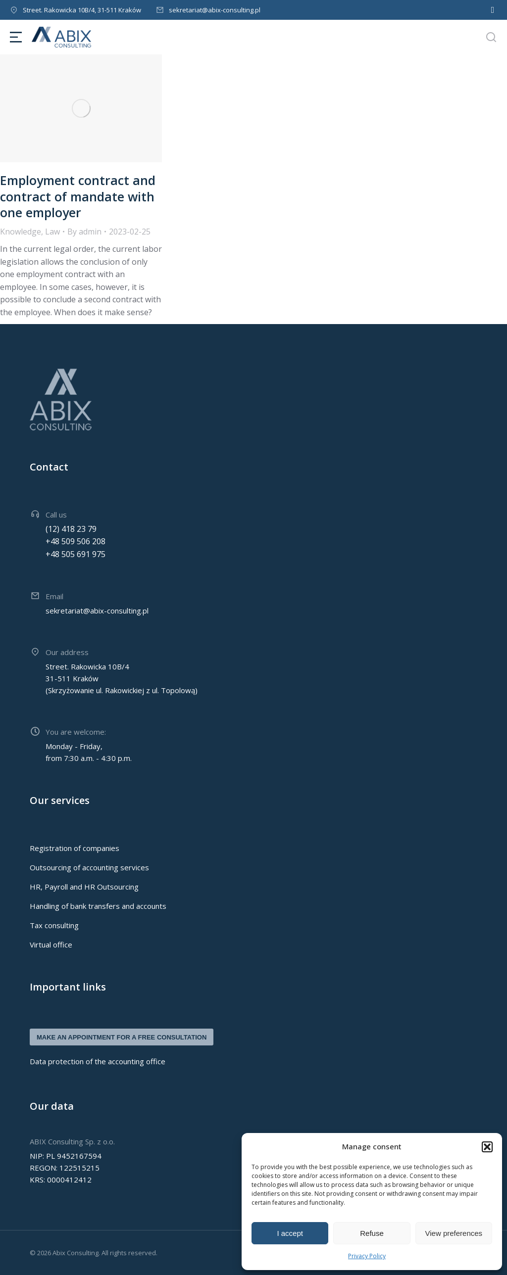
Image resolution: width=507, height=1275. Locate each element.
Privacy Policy (367, 1256)
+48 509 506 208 (75, 541)
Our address (67, 652)
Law (52, 231)
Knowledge (20, 231)
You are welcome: (76, 732)
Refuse (372, 1233)
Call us (56, 514)
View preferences (454, 1233)
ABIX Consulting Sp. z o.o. (72, 1141)
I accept (290, 1233)
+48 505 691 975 (75, 554)
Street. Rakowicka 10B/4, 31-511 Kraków (82, 9)
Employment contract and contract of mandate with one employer (77, 196)
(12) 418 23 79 (71, 528)
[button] (487, 1147)
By (84, 231)
